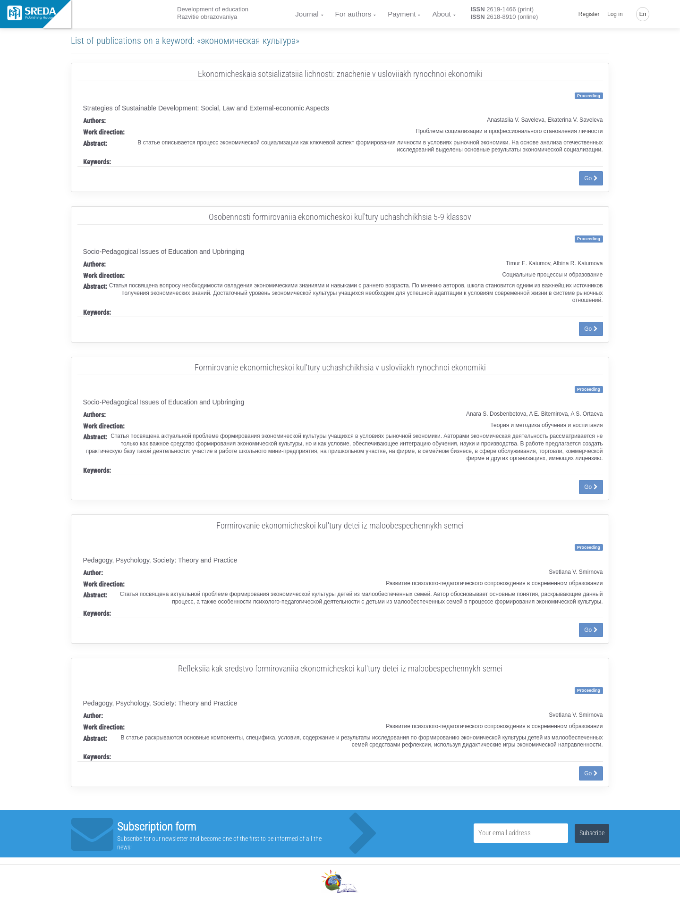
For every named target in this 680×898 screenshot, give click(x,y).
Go (590, 178)
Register (589, 14)
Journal (306, 14)
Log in (615, 14)
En (642, 14)
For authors (353, 14)
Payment (402, 14)
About (441, 14)
